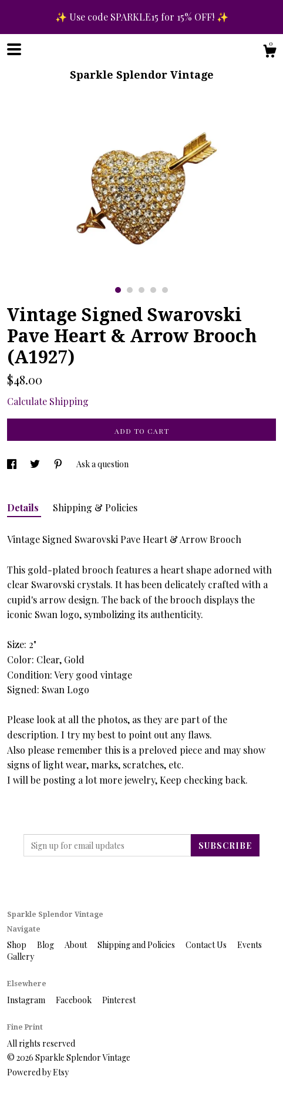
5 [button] (165, 290)
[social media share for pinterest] (59, 464)
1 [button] (118, 290)
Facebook (74, 1000)
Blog (46, 944)
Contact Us (207, 944)
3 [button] (141, 290)
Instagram (27, 1000)
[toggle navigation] (14, 49)
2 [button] (130, 290)
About (77, 944)
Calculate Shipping (48, 401)
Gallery (20, 956)
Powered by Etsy (38, 1072)
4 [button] (153, 290)
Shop (17, 944)
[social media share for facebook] (12, 464)
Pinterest (119, 1000)
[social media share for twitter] (36, 464)
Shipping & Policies (95, 507)
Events (249, 944)
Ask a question (102, 464)
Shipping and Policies (137, 944)
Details (24, 507)
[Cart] (269, 52)
